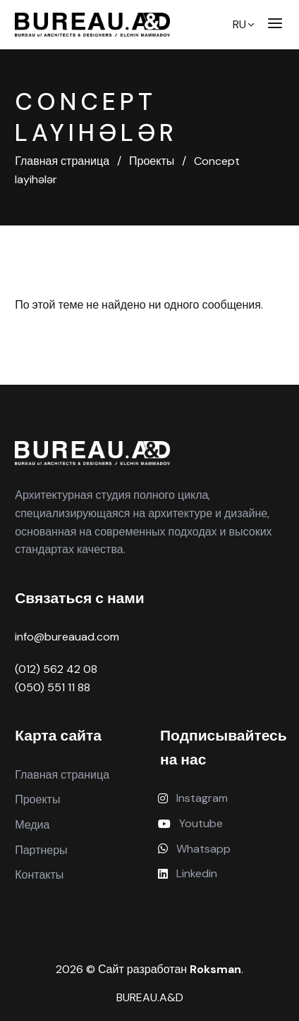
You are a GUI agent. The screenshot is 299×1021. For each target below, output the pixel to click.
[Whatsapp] (222, 849)
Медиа (32, 824)
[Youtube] (222, 824)
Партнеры (41, 850)
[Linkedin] (222, 874)
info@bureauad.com (67, 636)
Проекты (37, 799)
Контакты (39, 874)
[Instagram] (222, 798)
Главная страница (62, 774)
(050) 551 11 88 (52, 687)
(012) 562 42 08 (56, 669)
